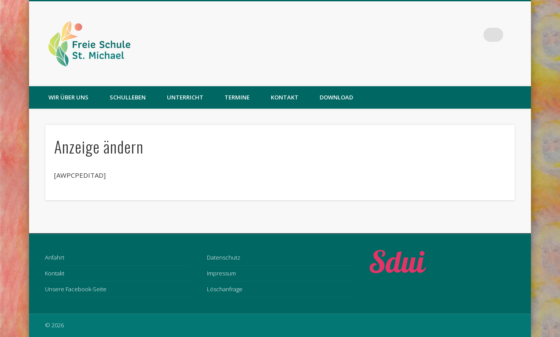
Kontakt (284, 97)
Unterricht (185, 97)
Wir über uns (68, 97)
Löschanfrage (225, 289)
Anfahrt (54, 257)
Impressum (221, 273)
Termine (237, 97)
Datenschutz (223, 257)
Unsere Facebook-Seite (76, 289)
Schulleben (128, 97)
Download (336, 97)
